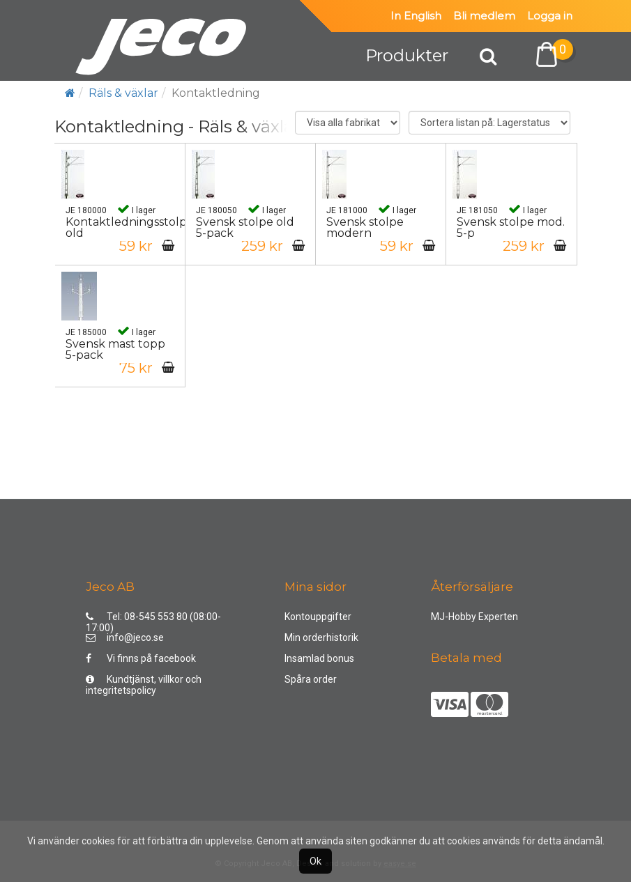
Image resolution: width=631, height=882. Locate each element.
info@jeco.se (125, 637)
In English (415, 15)
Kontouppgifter (317, 616)
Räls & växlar (123, 93)
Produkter (406, 55)
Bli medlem (484, 15)
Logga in (549, 15)
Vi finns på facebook (141, 658)
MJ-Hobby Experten (474, 616)
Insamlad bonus (319, 658)
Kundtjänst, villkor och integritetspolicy (144, 682)
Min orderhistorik (321, 637)
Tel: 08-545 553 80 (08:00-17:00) (153, 619)
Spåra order (310, 679)
